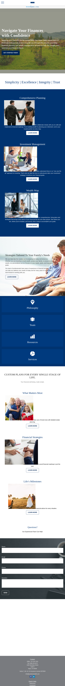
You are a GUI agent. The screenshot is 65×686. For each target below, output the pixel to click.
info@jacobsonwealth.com (32, 674)
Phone (4, 567)
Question (4, 578)
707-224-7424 (34, 661)
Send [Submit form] (5, 592)
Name (3, 546)
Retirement (32, 683)
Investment (32, 685)
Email (3, 557)
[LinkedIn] (34, 676)
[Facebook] (31, 676)
